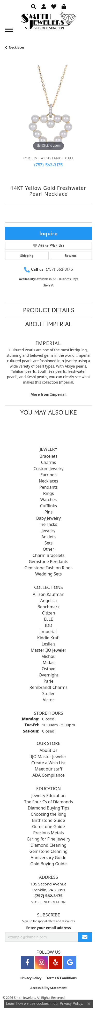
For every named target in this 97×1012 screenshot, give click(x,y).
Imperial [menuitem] (48, 631)
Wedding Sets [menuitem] (48, 574)
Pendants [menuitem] (48, 487)
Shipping (26, 256)
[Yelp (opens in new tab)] (55, 962)
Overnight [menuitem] (48, 675)
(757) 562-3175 (48, 164)
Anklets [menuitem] (48, 537)
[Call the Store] (48, 895)
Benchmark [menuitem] (49, 607)
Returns (71, 256)
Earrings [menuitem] (48, 475)
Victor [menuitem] (48, 700)
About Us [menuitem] (48, 750)
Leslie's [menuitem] (48, 644)
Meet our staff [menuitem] (48, 769)
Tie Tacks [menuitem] (48, 524)
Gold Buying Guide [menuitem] (48, 864)
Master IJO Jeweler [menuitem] (48, 650)
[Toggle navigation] (9, 29)
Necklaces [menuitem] (48, 481)
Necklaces (17, 47)
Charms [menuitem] (48, 462)
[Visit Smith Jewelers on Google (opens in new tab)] (69, 962)
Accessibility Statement (48, 988)
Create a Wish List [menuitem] (48, 763)
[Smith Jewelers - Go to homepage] (48, 21)
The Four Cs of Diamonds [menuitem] (48, 802)
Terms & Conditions (62, 978)
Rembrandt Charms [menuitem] (48, 687)
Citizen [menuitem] (48, 613)
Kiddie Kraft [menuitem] (48, 638)
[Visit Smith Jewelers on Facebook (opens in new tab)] (27, 962)
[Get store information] (48, 902)
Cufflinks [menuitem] (48, 506)
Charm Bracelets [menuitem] (49, 555)
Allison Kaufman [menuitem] (48, 594)
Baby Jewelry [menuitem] (48, 518)
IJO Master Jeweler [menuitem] (48, 756)
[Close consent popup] (89, 1003)
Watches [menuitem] (48, 499)
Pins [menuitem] (48, 512)
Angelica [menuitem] (48, 600)
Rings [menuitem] (48, 493)
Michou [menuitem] (48, 656)
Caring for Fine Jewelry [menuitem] (48, 839)
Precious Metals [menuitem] (48, 833)
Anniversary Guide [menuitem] (48, 857)
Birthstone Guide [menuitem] (48, 820)
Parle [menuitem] (48, 681)
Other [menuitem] (48, 549)
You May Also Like (48, 412)
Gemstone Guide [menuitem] (48, 826)
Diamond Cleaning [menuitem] (48, 845)
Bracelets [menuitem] (48, 456)
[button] (33, 6)
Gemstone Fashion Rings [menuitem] (49, 568)
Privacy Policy (31, 978)
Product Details (48, 310)
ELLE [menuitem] (48, 619)
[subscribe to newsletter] (85, 937)
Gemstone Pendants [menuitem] (48, 561)
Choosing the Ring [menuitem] (48, 814)
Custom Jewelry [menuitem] (49, 468)
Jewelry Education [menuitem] (48, 795)
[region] (48, 108)
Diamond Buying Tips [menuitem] (48, 808)
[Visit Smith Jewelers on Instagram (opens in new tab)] (41, 962)
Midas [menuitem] (48, 662)
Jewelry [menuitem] (49, 530)
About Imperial (48, 324)
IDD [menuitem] (48, 625)
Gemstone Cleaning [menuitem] (48, 851)
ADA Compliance (48, 775)
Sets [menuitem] (48, 543)
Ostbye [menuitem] (48, 669)
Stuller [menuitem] (48, 693)
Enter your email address (48, 927)
